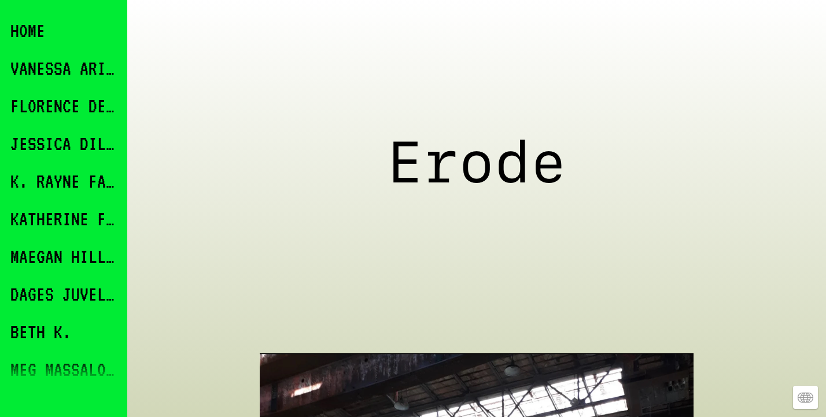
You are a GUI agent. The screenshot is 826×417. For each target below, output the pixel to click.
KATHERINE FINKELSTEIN (64, 218)
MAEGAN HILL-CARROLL (64, 256)
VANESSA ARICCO (64, 68)
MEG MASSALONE (64, 369)
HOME (27, 30)
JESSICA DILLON (64, 143)
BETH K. (40, 331)
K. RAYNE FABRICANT (64, 181)
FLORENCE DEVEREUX (64, 105)
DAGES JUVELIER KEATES (64, 294)
